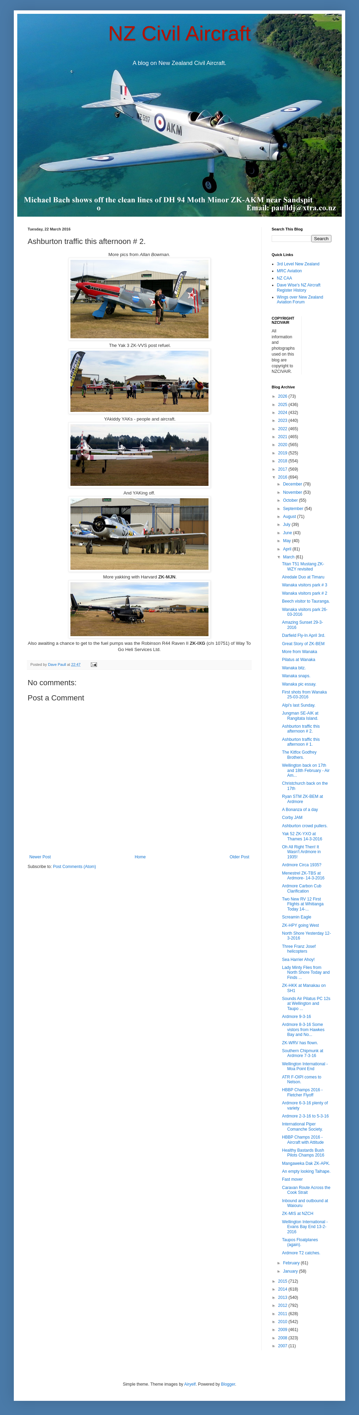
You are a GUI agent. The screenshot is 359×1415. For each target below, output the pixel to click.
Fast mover (292, 1179)
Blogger (228, 1384)
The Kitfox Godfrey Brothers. (299, 755)
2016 (283, 477)
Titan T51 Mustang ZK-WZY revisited (303, 566)
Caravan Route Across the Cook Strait (306, 1190)
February (292, 1263)
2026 (283, 396)
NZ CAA (284, 278)
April (287, 549)
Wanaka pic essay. (299, 684)
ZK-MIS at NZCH (297, 1213)
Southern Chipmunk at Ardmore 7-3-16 (302, 1053)
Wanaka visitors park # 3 (304, 585)
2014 (283, 1289)
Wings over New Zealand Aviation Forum (300, 299)
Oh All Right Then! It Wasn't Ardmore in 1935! (301, 852)
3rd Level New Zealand (298, 264)
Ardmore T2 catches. (301, 1253)
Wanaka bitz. (294, 668)
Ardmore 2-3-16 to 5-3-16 (305, 1116)
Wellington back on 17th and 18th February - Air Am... (306, 770)
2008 (283, 1338)
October (291, 500)
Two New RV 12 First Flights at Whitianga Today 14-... (302, 904)
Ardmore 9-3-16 (296, 1016)
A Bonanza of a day (300, 809)
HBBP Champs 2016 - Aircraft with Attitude (303, 1139)
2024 (283, 412)
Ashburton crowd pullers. (305, 825)
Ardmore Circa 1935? (301, 864)
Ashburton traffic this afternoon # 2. (301, 729)
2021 (283, 436)
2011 (283, 1313)
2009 (283, 1329)
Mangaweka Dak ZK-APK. (306, 1163)
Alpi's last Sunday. (299, 705)
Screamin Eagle (296, 917)
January (291, 1271)
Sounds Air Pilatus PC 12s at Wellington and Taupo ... (306, 1003)
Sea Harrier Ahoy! (298, 959)
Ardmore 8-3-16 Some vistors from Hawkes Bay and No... (303, 1029)
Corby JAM (292, 817)
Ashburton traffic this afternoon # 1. (301, 742)
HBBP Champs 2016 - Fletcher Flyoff (302, 1092)
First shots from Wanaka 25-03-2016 (304, 694)
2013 (283, 1297)
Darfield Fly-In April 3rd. (303, 635)
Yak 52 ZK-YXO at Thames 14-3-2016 (302, 836)
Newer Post (40, 857)
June (288, 532)
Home (140, 857)
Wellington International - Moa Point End (305, 1066)
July (287, 524)
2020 (283, 444)
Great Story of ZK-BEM (303, 643)
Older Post (239, 857)
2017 (283, 469)
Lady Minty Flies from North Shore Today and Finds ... (306, 972)
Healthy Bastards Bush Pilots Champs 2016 (303, 1153)
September (293, 508)
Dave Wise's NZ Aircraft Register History (298, 287)
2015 (283, 1281)
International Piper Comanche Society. (302, 1126)
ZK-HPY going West (300, 925)
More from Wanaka (299, 651)
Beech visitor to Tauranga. (306, 601)
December (293, 484)
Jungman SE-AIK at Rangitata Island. (300, 715)
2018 (283, 461)
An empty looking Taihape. (306, 1171)
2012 (283, 1305)
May (287, 540)
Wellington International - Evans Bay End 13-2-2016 (305, 1226)
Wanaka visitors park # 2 (304, 593)
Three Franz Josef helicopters (299, 949)
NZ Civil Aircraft (179, 33)
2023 (283, 420)
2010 (283, 1321)
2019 (283, 453)
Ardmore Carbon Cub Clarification (301, 888)
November (293, 492)
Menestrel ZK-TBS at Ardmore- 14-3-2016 (303, 875)
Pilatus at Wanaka (298, 659)
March (289, 557)
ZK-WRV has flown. (300, 1042)
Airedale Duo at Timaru (303, 577)
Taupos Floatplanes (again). (300, 1242)
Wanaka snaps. (296, 675)
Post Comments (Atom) (74, 866)
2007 (283, 1345)
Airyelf (190, 1384)
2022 (283, 428)
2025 (283, 404)
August (290, 516)
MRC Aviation (289, 270)
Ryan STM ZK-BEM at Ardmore (302, 799)
